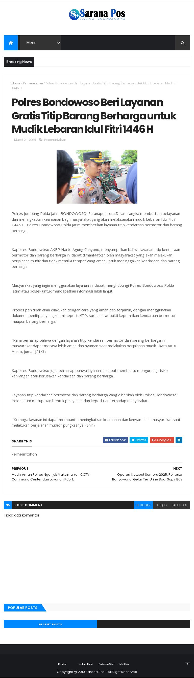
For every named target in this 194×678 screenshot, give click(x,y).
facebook (180, 505)
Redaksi (62, 664)
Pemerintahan (33, 83)
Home (16, 83)
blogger (143, 505)
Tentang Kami (85, 664)
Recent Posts (50, 624)
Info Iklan (124, 664)
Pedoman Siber (106, 664)
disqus (161, 505)
